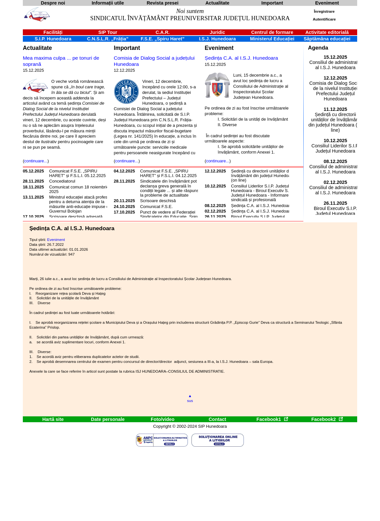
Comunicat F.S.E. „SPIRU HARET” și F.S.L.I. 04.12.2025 (168, 173)
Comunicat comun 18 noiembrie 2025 (79, 189)
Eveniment (219, 48)
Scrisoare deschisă (158, 200)
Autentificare (324, 19)
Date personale (108, 419)
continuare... (35, 160)
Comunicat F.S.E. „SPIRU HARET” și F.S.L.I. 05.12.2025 (77, 173)
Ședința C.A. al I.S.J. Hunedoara (241, 58)
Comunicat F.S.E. (156, 206)
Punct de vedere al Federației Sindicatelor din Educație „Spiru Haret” (169, 217)
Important (127, 48)
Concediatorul (62, 181)
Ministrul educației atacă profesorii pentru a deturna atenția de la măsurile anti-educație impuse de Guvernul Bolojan (81, 204)
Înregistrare (324, 11)
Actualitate (37, 48)
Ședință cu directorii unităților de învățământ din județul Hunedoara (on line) (262, 176)
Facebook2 (326, 419)
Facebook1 (272, 419)
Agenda (318, 48)
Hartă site (53, 419)
